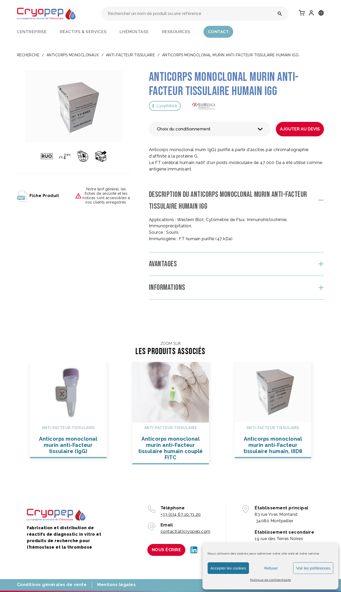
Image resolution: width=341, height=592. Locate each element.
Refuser (271, 568)
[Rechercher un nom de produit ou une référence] (280, 13)
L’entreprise (32, 31)
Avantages (163, 264)
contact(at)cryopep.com (185, 531)
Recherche (28, 55)
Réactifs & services (83, 31)
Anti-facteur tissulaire (130, 55)
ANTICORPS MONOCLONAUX (73, 55)
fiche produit (38, 196)
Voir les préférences (313, 568)
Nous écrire (166, 549)
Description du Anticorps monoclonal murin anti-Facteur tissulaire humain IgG (228, 200)
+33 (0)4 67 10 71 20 (181, 514)
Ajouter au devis (300, 129)
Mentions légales (116, 584)
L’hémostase (134, 31)
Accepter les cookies (228, 568)
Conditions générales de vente (52, 584)
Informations (167, 287)
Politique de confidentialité (270, 580)
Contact (218, 31)
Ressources (176, 31)
